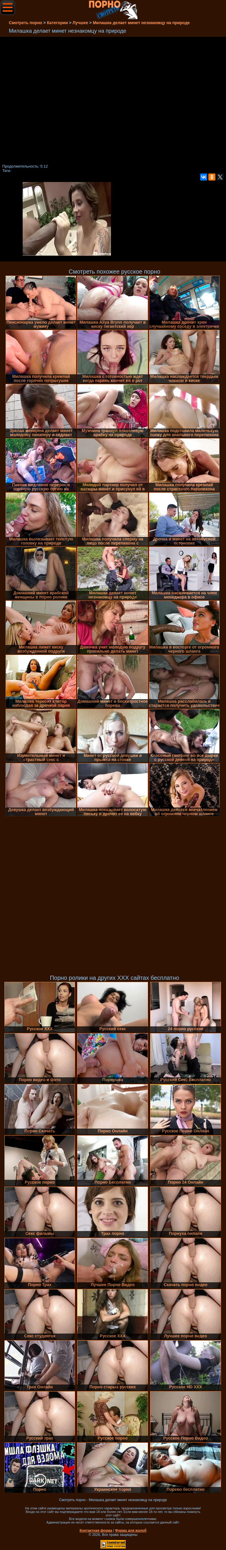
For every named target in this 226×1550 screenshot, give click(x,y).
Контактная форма (95, 1531)
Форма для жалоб (131, 1531)
